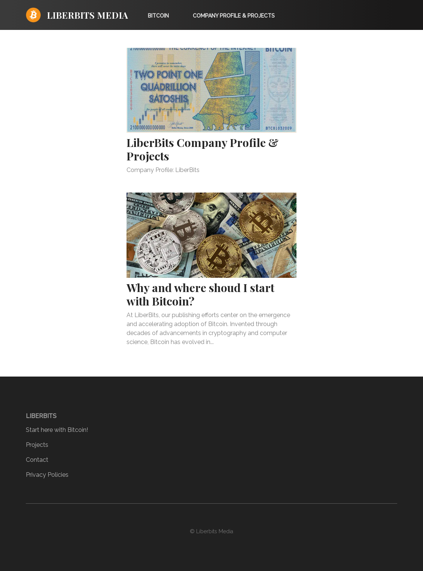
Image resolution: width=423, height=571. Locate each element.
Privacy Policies (47, 474)
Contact (37, 459)
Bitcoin (158, 16)
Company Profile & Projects (234, 16)
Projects (37, 444)
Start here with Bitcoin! (57, 429)
